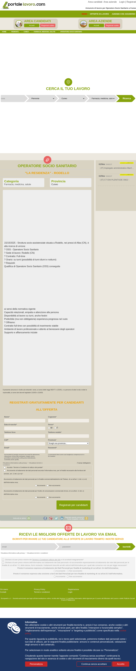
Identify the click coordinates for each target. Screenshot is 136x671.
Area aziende (110, 2)
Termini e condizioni (42, 592)
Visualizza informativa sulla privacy (15, 463)
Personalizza (36, 664)
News (84, 14)
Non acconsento (52, 485)
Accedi (31, 25)
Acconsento (40, 485)
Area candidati (95, 2)
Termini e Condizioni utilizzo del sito (46, 560)
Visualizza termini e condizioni (37, 553)
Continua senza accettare (94, 664)
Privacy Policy (39, 589)
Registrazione (73, 589)
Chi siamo (4, 589)
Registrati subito (47, 25)
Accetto (120, 664)
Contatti (3, 592)
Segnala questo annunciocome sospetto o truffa (74, 518)
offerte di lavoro (99, 14)
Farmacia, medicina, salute (17, 184)
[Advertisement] (68, 57)
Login (122, 2)
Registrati (131, 2)
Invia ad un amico (19, 518)
